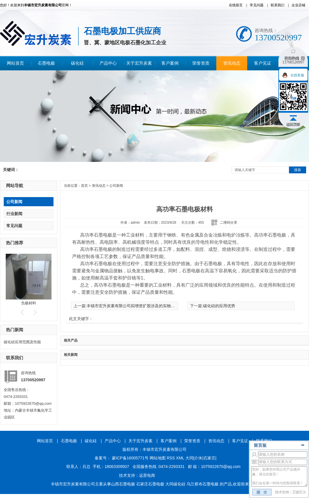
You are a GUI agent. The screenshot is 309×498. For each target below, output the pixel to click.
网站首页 (15, 63)
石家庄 (209, 458)
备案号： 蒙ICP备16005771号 (121, 458)
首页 (84, 186)
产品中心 (108, 63)
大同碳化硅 (175, 484)
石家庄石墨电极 (150, 484)
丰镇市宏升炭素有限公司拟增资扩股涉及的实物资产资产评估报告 (145, 305)
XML (180, 458)
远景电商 (147, 475)
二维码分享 (228, 223)
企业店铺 (298, 5)
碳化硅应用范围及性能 (22, 342)
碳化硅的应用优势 (219, 305)
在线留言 (236, 5)
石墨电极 (46, 63)
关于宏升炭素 (139, 63)
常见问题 (257, 5)
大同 (189, 458)
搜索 (297, 170)
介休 (198, 458)
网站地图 (158, 458)
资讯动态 (231, 63)
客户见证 (262, 63)
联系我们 (277, 5)
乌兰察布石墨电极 (203, 484)
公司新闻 (14, 201)
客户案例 (170, 63)
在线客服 (297, 75)
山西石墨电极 (123, 484)
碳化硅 (77, 63)
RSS (171, 458)
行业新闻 (14, 213)
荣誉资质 (200, 63)
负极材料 (28, 303)
